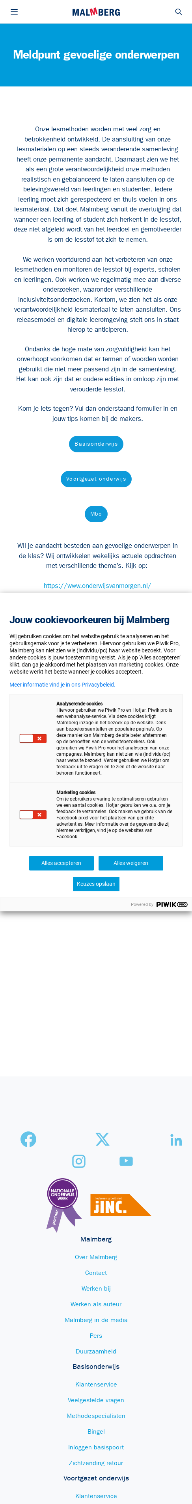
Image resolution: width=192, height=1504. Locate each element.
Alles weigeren (131, 863)
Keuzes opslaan (96, 884)
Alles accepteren (61, 863)
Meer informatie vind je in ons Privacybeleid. (62, 684)
